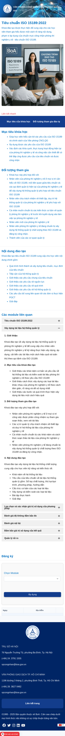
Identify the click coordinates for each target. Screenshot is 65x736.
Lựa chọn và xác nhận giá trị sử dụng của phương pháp (29, 507)
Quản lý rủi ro (11, 538)
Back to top (57, 728)
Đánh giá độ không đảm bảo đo (20, 516)
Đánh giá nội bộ (12, 523)
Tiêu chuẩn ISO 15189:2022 (18, 321)
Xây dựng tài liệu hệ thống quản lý (22, 328)
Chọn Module (11, 573)
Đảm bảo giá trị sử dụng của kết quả (22, 530)
